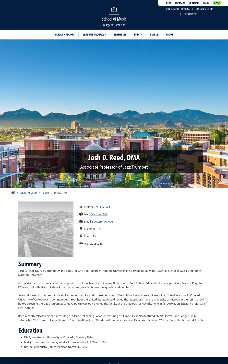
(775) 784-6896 (98, 214)
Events (138, 34)
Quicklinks (194, 2)
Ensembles (120, 34)
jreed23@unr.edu (102, 221)
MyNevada (180, 2)
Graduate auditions (204, 9)
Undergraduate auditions (178, 9)
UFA (98, 229)
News (168, 2)
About (169, 34)
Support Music (190, 14)
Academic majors (64, 34)
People (154, 34)
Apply (217, 2)
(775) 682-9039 (102, 207)
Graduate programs (94, 34)
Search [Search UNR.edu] (206, 2)
